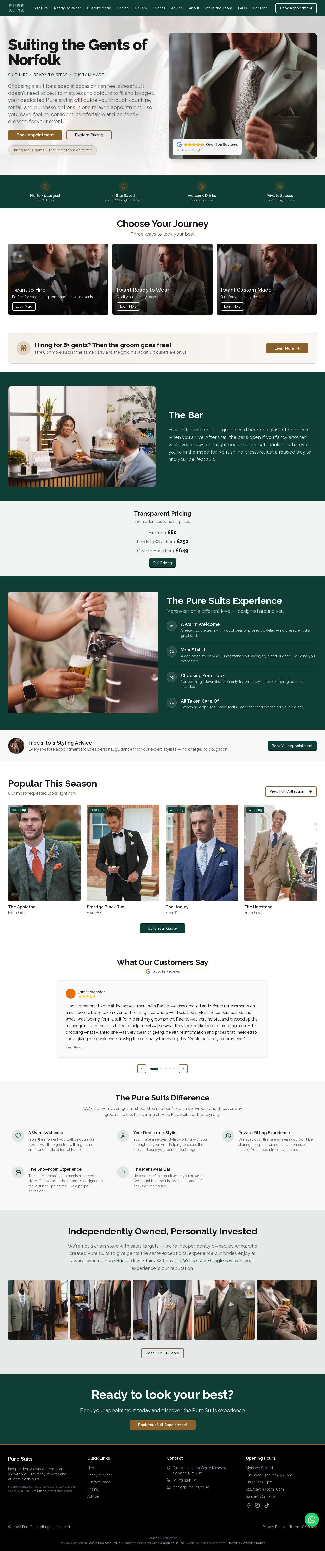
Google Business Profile (104, 1543)
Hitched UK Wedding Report (245, 1543)
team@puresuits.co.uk (191, 1487)
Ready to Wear (99, 1475)
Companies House (171, 1543)
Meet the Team (218, 8)
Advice (177, 8)
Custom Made (99, 8)
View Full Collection (291, 791)
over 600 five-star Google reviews (205, 1260)
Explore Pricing (89, 135)
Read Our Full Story (162, 1353)
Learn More (24, 306)
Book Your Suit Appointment (162, 1425)
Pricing (123, 8)
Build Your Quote (162, 928)
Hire (90, 1468)
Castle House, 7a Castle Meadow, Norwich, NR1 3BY (200, 1470)
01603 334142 (184, 1480)
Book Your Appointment (292, 746)
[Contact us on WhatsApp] (312, 1520)
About (194, 8)
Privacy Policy (274, 1527)
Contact (260, 8)
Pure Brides (117, 1260)
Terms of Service (303, 1527)
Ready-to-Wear (67, 8)
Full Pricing (162, 563)
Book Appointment (296, 8)
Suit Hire (41, 8)
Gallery (141, 8)
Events (159, 8)
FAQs (242, 8)
